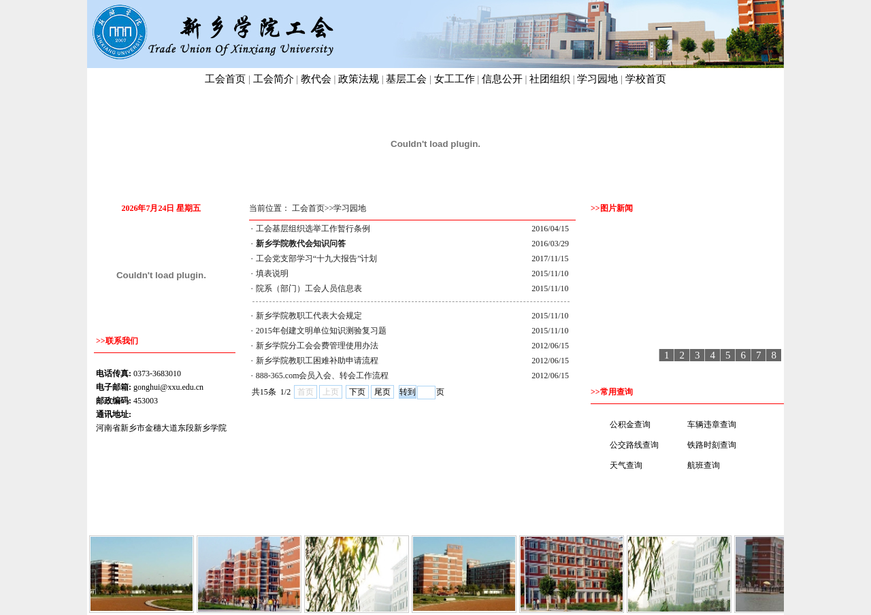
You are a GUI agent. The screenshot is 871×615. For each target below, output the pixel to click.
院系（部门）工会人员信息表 (309, 288)
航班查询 (703, 465)
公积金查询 (630, 424)
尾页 (382, 392)
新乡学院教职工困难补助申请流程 (317, 360)
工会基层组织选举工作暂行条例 (313, 228)
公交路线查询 (634, 445)
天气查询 (626, 465)
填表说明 (272, 273)
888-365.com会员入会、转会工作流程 (322, 375)
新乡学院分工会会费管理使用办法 (317, 345)
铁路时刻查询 (711, 445)
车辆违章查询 (711, 424)
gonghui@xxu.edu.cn (168, 387)
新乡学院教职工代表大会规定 (309, 315)
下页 (357, 392)
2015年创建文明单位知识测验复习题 (321, 330)
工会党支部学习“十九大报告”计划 (317, 258)
